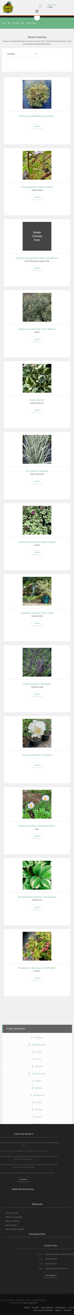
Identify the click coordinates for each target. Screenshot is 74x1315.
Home (4, 23)
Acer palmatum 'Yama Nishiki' (37, 223)
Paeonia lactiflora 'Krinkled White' (37, 862)
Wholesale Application (13, 1235)
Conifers (38, 1107)
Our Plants (15, 23)
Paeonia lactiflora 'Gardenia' (37, 791)
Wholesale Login (11, 1231)
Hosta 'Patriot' (37, 436)
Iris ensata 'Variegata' (37, 507)
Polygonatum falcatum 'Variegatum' (37, 933)
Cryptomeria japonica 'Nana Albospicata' (37, 294)
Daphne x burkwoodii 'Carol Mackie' (37, 365)
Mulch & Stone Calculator (14, 1247)
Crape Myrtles (39, 1114)
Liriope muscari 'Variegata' (37, 720)
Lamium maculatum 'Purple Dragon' (37, 578)
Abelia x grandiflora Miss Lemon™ (37, 152)
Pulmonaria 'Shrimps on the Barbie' (37, 1004)
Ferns (38, 1121)
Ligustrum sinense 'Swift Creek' (37, 649)
